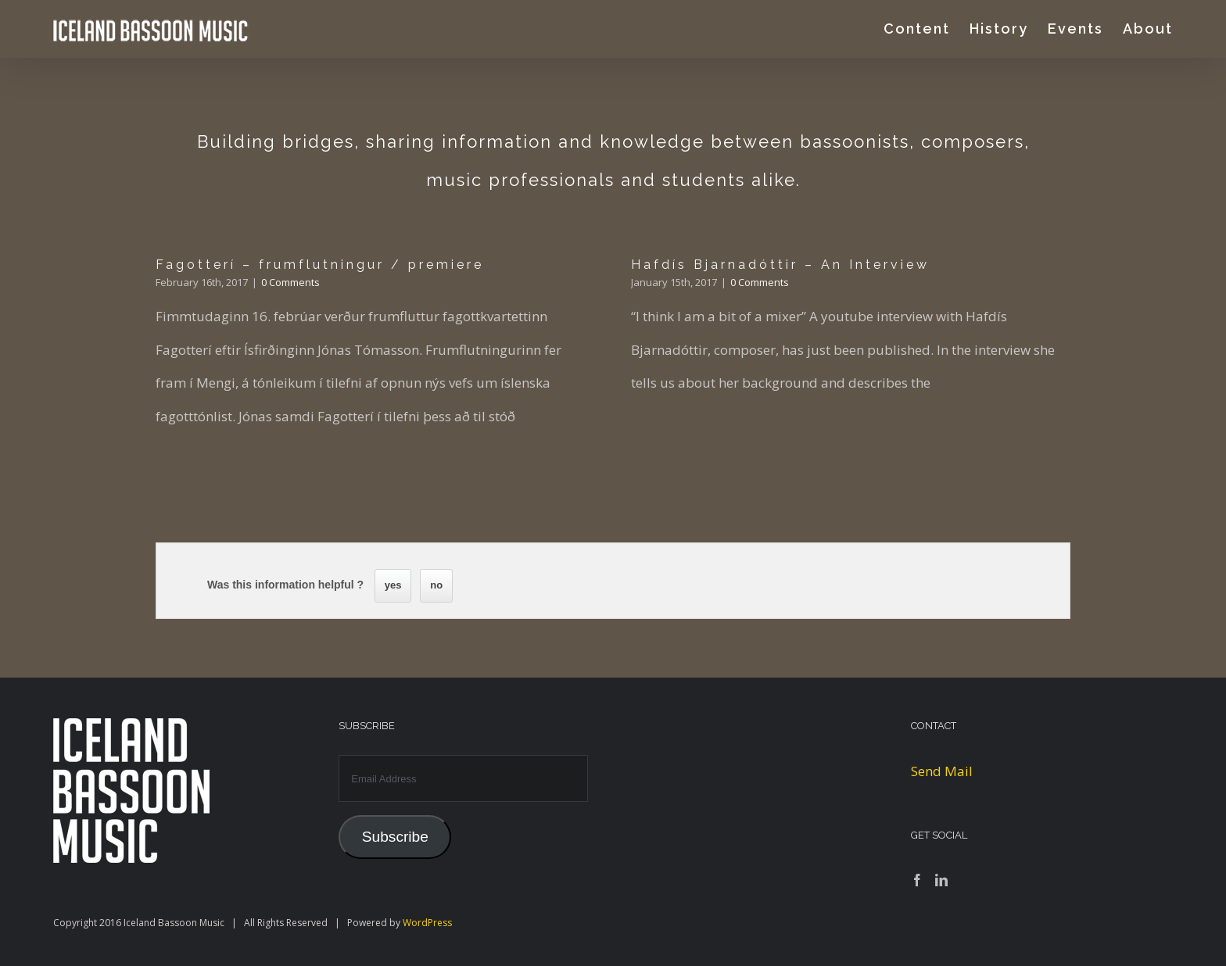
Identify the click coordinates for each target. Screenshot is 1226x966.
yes (393, 585)
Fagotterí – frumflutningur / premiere (320, 264)
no (436, 585)
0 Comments (290, 282)
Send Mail (942, 771)
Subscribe (395, 836)
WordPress (427, 922)
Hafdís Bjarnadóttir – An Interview (780, 264)
